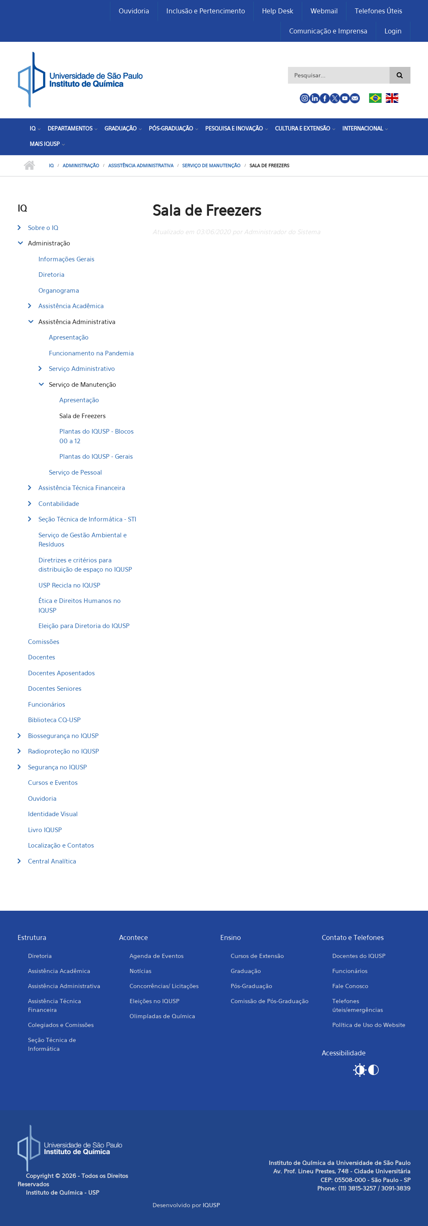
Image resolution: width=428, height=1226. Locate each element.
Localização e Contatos (61, 845)
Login (393, 31)
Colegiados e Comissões (61, 1024)
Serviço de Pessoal (75, 472)
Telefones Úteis (378, 11)
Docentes (41, 657)
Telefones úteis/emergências (357, 1005)
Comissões (43, 641)
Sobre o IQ (43, 227)
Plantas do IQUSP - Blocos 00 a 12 (96, 435)
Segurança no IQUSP (57, 767)
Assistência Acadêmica (71, 305)
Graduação (120, 128)
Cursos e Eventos (53, 782)
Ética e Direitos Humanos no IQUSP (79, 605)
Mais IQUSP (45, 143)
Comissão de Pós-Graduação (269, 1000)
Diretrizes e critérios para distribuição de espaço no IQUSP (85, 564)
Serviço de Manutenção (211, 166)
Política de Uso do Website (368, 1024)
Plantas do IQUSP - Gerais (96, 456)
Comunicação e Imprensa (328, 31)
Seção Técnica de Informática (52, 1044)
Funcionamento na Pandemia (91, 353)
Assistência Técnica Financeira (81, 487)
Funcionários (46, 704)
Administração (81, 166)
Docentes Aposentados (61, 673)
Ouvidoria (134, 11)
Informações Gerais (66, 259)
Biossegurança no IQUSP (63, 735)
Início (29, 165)
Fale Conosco (350, 985)
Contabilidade (58, 503)
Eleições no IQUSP (154, 1000)
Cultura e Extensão (302, 128)
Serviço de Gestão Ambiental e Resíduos (82, 539)
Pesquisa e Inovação (234, 128)
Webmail (324, 11)
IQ (33, 128)
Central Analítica (52, 861)
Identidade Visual (53, 813)
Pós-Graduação (171, 128)
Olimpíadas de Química (162, 1015)
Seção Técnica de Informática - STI (87, 519)
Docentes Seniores (55, 688)
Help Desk (277, 11)
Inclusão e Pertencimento (205, 11)
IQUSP (211, 1204)
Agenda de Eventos (156, 955)
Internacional (362, 128)
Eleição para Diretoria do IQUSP (84, 625)
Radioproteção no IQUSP (63, 751)
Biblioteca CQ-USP (54, 719)
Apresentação (69, 337)
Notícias (140, 970)
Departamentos (70, 128)
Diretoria (51, 274)
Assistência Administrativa (140, 166)
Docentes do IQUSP (358, 955)
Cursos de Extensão (257, 955)
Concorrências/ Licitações (164, 985)
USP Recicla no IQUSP (69, 585)
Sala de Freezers (82, 415)
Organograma (58, 290)
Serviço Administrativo (82, 368)
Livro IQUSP (45, 829)
